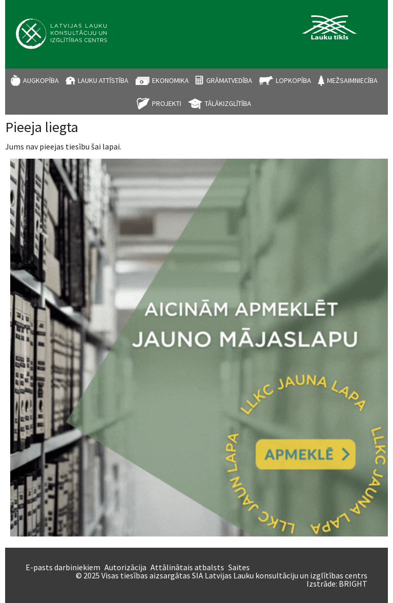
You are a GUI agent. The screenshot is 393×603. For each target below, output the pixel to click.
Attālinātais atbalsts (187, 567)
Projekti (166, 103)
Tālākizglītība (228, 103)
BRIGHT (353, 583)
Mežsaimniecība (352, 80)
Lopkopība (293, 80)
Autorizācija (125, 567)
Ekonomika (170, 80)
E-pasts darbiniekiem (63, 567)
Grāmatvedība (229, 80)
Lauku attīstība (103, 80)
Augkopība (41, 80)
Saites (239, 567)
